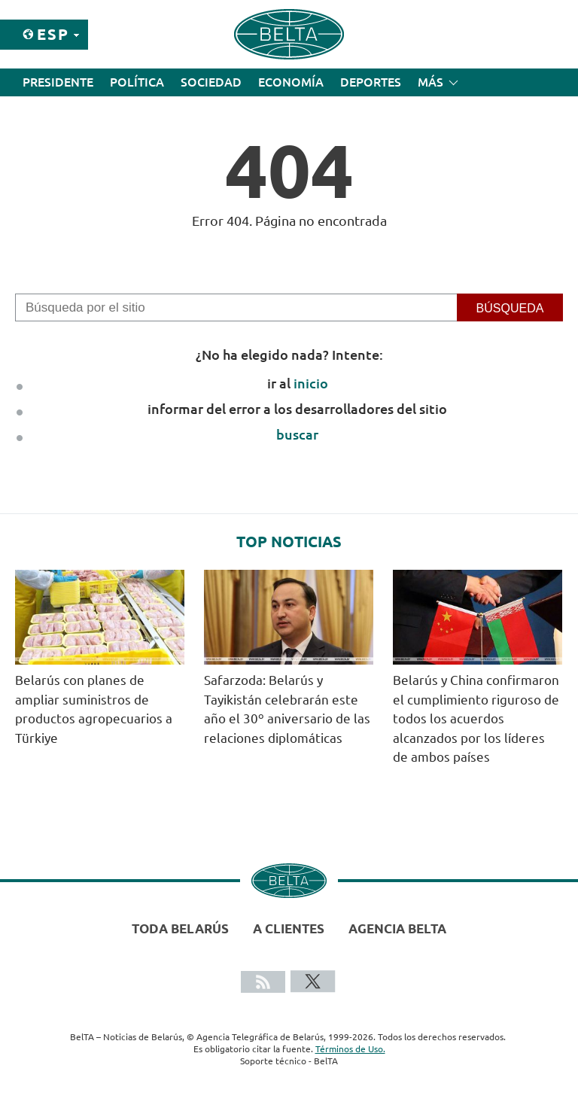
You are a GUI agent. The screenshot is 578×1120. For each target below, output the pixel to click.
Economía (291, 82)
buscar (297, 434)
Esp (53, 34)
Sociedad (211, 82)
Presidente (58, 82)
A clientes (288, 928)
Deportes (370, 82)
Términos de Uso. (350, 1049)
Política (137, 82)
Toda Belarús (180, 928)
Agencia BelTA (397, 928)
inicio (311, 383)
